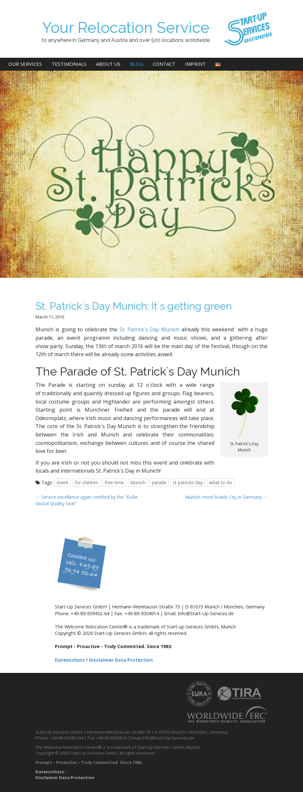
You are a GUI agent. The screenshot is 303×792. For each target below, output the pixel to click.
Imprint (195, 64)
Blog (136, 64)
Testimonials (69, 64)
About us (108, 64)
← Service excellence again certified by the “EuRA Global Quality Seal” (86, 500)
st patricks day (188, 482)
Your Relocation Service (126, 27)
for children (86, 482)
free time (114, 482)
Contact (164, 64)
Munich (137, 482)
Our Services (25, 64)
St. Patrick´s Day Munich (150, 329)
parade (159, 482)
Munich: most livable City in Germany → (226, 497)
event (62, 482)
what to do (220, 482)
